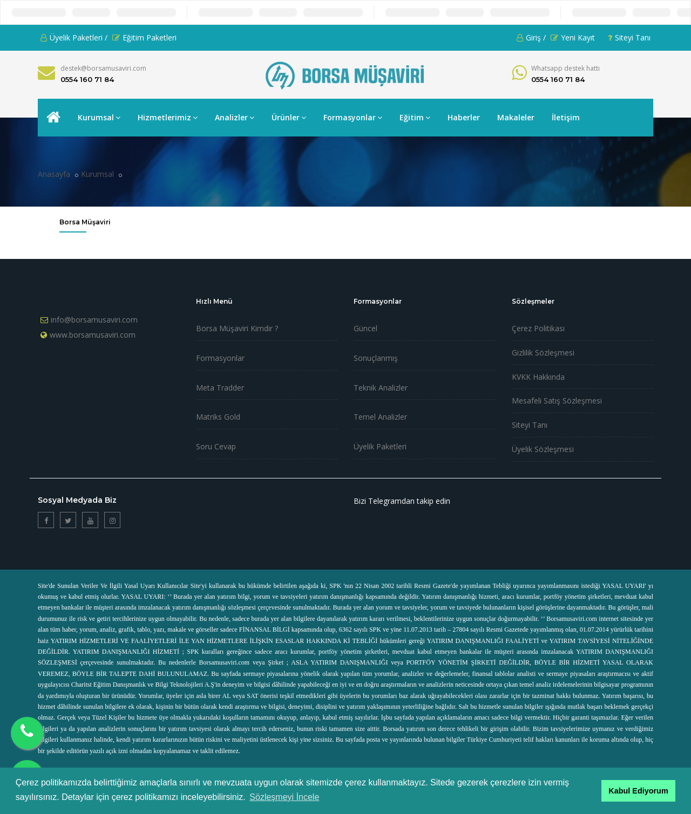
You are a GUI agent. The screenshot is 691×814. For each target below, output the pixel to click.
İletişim (566, 117)
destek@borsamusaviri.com (103, 68)
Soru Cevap (216, 446)
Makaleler (515, 117)
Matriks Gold (218, 417)
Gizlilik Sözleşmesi (543, 352)
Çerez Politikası (538, 328)
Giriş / (531, 37)
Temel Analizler (380, 417)
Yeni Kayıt (573, 37)
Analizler (234, 117)
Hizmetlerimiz (168, 117)
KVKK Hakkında (538, 377)
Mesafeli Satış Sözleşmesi (557, 400)
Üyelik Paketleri (380, 446)
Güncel (365, 328)
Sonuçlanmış (376, 358)
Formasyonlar (352, 117)
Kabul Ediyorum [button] (638, 790)
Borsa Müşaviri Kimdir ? (237, 328)
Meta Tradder (220, 387)
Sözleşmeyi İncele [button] (284, 797)
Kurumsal (99, 117)
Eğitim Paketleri (144, 37)
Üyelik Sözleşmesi (543, 449)
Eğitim (414, 117)
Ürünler (289, 117)
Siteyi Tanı (629, 37)
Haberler (464, 117)
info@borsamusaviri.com (94, 319)
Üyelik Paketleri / (73, 37)
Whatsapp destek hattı (565, 68)
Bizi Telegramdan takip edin (402, 501)
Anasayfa (54, 174)
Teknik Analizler (381, 387)
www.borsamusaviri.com (93, 335)
